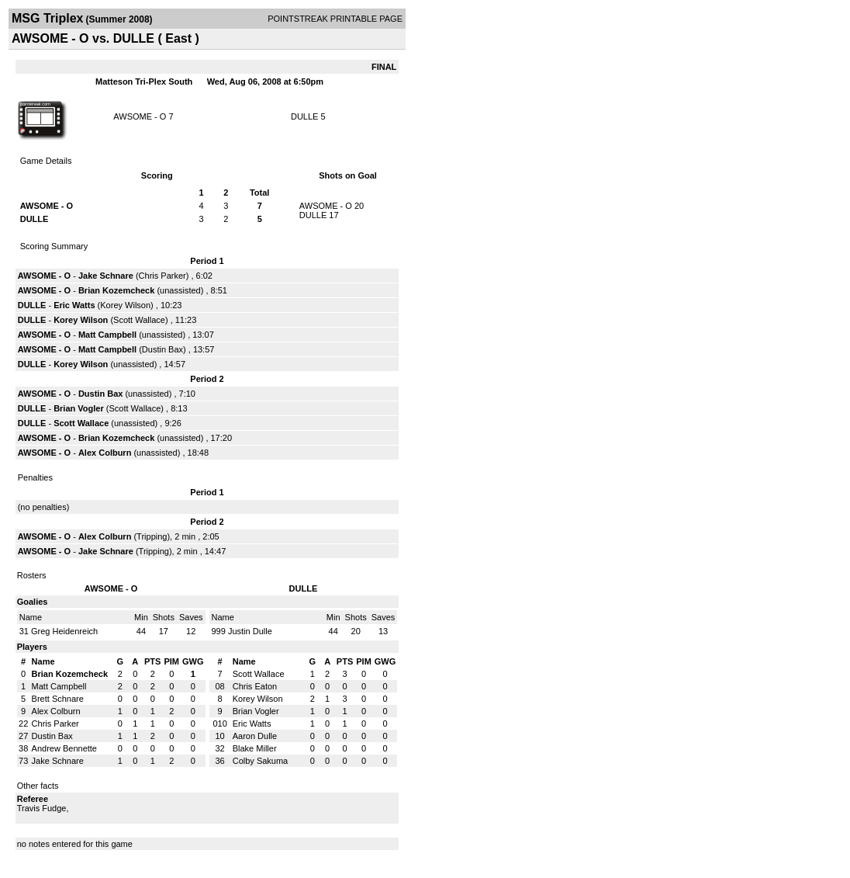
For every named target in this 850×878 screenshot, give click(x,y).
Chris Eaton (255, 686)
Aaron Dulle (255, 736)
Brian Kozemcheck (116, 290)
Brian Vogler (79, 408)
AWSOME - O (139, 116)
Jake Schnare (105, 275)
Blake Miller (255, 748)
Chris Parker (162, 275)
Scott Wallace (139, 319)
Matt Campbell (107, 334)
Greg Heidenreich (64, 631)
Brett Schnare (58, 698)
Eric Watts (74, 305)
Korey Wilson (125, 305)
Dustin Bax (162, 349)
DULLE (304, 116)
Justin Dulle (250, 631)
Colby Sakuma (261, 760)
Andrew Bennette (64, 748)
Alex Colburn (104, 452)
